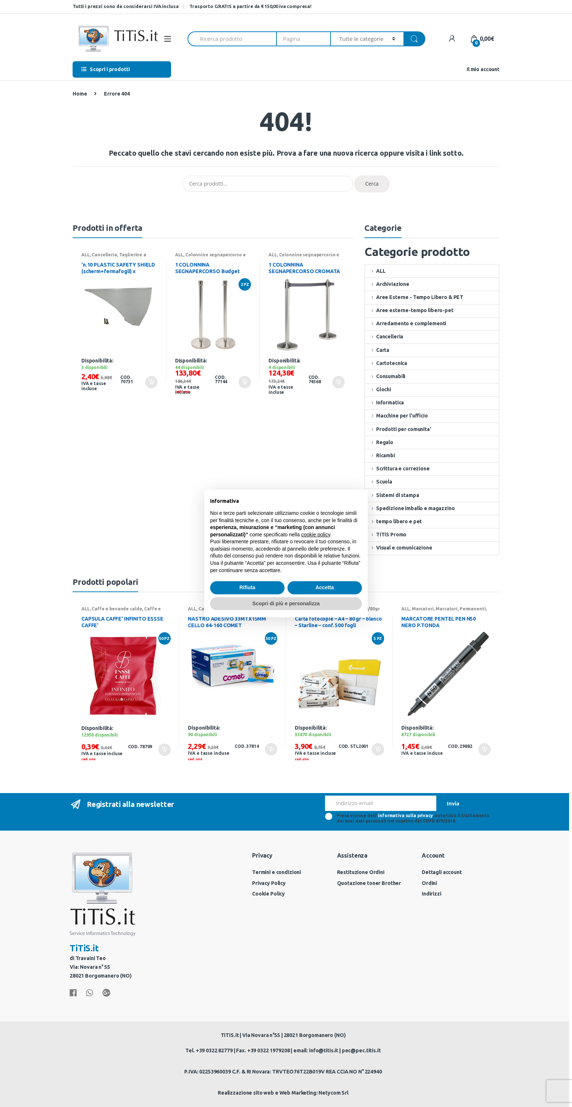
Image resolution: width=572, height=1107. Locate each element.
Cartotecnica (386, 363)
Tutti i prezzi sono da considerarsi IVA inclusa (125, 6)
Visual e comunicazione (398, 548)
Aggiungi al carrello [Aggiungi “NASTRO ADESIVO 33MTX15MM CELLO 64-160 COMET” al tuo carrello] (270, 749)
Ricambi (380, 455)
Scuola (378, 482)
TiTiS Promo (385, 534)
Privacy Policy (269, 883)
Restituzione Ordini (360, 872)
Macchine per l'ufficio (396, 416)
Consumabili (385, 376)
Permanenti (473, 608)
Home (80, 94)
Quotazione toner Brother (369, 883)
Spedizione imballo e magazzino (410, 508)
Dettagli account (442, 872)
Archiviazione (387, 284)
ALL (85, 254)
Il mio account (483, 69)
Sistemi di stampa (392, 495)
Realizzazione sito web (246, 1093)
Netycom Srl (333, 1093)
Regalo (379, 442)
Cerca (372, 183)
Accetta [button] (325, 587)
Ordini (429, 883)
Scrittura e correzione (397, 468)
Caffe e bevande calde (117, 608)
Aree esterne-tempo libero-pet (409, 310)
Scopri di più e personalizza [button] (286, 603)
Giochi (378, 389)
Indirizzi (431, 894)
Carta (377, 350)
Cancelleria (104, 254)
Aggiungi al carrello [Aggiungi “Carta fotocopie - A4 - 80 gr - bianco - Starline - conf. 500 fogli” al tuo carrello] (377, 749)
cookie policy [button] (315, 534)
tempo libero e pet (393, 521)
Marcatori (423, 608)
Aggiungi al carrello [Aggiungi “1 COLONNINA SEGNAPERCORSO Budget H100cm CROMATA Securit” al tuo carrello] (244, 382)
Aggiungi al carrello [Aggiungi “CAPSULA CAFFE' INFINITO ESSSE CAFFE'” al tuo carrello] (164, 749)
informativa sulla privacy (405, 815)
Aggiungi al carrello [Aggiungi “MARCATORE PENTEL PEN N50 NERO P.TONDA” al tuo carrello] (484, 749)
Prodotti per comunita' (398, 429)
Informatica (384, 402)
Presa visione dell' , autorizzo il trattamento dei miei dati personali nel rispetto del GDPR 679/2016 (413, 818)
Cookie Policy (268, 894)
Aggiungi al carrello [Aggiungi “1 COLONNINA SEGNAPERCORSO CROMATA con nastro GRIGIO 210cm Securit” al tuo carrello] (338, 382)
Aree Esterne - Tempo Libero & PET (414, 297)
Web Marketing (297, 1093)
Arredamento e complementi (405, 323)
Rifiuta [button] (247, 587)
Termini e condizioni (276, 872)
